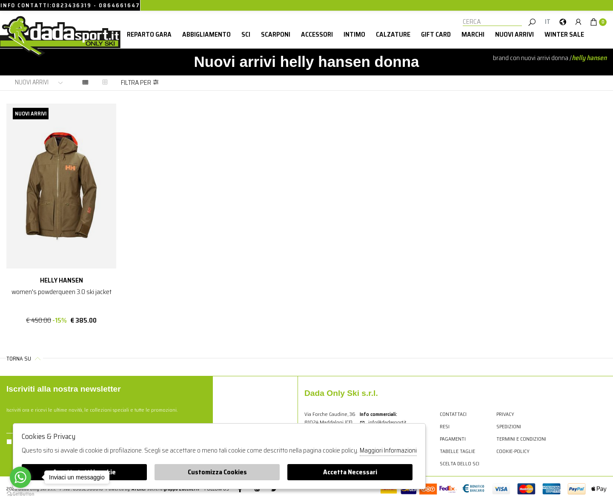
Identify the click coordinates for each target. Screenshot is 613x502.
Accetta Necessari (350, 472)
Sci (245, 34)
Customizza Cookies (217, 472)
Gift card (436, 34)
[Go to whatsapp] (20, 477)
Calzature (393, 34)
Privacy (505, 414)
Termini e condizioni (521, 439)
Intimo (354, 34)
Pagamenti (453, 439)
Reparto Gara (149, 34)
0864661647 (119, 5)
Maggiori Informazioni (388, 450)
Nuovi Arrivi (514, 34)
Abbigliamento (206, 34)
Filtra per (140, 82)
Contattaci (453, 414)
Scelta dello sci (459, 463)
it (547, 21)
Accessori (317, 34)
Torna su (24, 358)
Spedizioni (508, 426)
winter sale (564, 34)
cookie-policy (513, 451)
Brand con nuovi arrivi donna (530, 57)
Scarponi (275, 34)
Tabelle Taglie (457, 451)
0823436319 (72, 5)
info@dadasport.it (383, 422)
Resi (445, 426)
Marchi (472, 34)
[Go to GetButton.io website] (20, 493)
